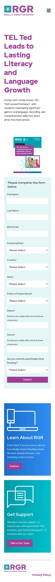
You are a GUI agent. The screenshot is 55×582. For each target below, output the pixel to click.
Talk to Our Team (19, 543)
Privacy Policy (41, 575)
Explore (14, 466)
